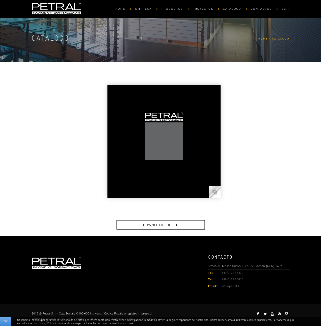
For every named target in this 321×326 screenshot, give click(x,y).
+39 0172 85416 (232, 279)
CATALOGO (232, 8)
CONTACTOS (261, 8)
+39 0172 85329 (232, 273)
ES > (286, 8)
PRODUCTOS (172, 8)
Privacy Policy (46, 323)
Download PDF (157, 225)
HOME (120, 8)
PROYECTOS (203, 8)
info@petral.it (230, 286)
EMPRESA (143, 8)
